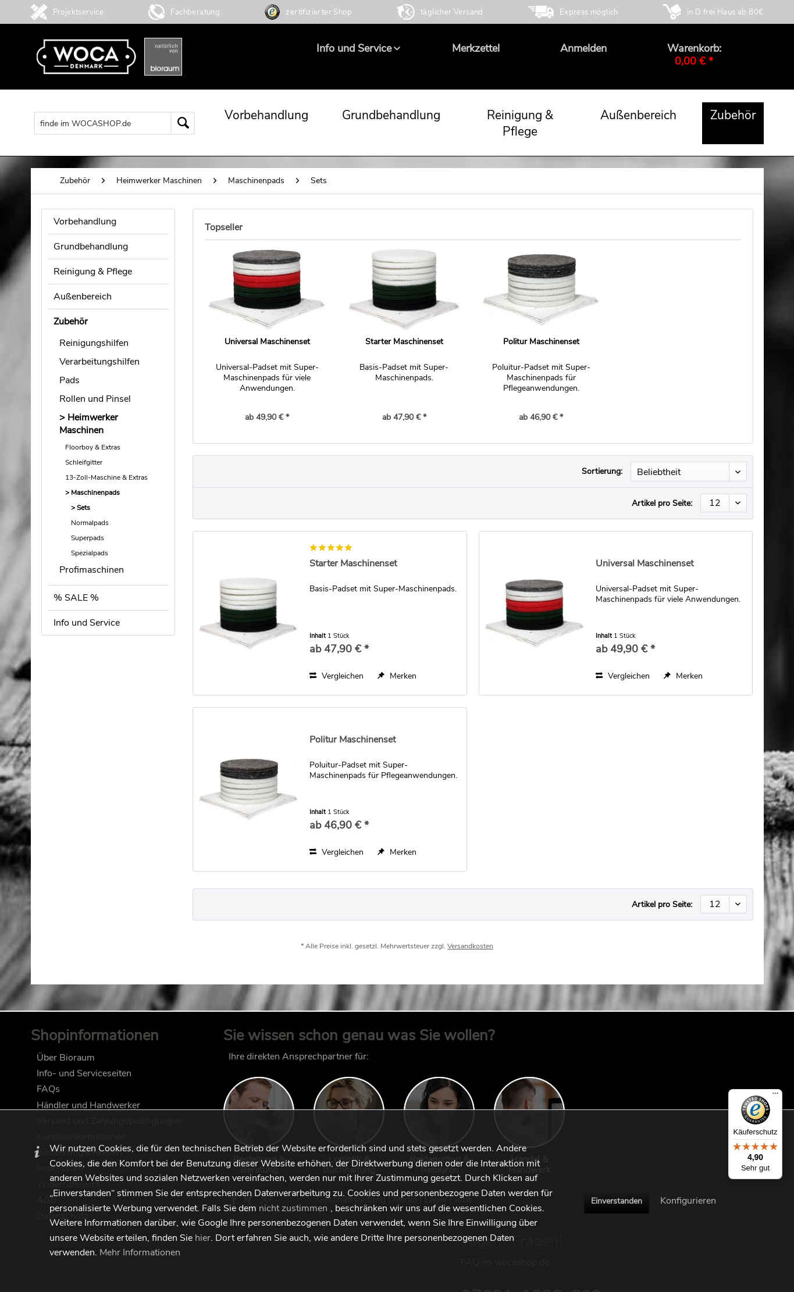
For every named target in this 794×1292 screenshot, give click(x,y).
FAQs (48, 1092)
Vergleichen (336, 675)
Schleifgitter (83, 462)
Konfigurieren (688, 1200)
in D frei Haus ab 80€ (725, 12)
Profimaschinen (91, 569)
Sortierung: (602, 471)
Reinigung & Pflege (93, 271)
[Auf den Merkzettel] (397, 676)
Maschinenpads (95, 492)
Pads (69, 380)
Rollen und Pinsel (95, 398)
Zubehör (71, 321)
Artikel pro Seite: (662, 503)
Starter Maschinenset (404, 341)
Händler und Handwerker (88, 1107)
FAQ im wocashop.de (638, 1058)
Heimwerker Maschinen (88, 424)
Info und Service (87, 622)
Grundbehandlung (91, 246)
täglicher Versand (452, 12)
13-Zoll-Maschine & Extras (106, 477)
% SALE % (76, 597)
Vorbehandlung (85, 221)
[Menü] (775, 1096)
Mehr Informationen (139, 1252)
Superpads (87, 538)
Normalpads (90, 522)
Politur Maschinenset (541, 341)
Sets (83, 507)
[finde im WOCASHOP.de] (114, 123)
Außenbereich (83, 296)
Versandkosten (470, 950)
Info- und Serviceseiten (84, 1076)
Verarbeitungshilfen (99, 361)
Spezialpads (89, 553)
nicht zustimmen (293, 1208)
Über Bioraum (66, 1060)
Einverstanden (616, 1201)
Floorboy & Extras (92, 447)
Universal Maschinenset (267, 341)
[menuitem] (354, 48)
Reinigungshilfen (94, 343)
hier (203, 1238)
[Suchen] (182, 123)
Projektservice (78, 12)
